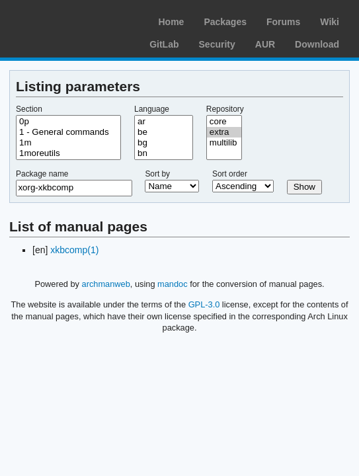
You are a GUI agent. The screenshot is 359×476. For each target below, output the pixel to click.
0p (68, 121)
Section (29, 109)
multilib (224, 143)
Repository (225, 109)
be (163, 132)
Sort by (157, 173)
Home (171, 22)
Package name (42, 173)
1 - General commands (68, 132)
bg (163, 143)
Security (217, 44)
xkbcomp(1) (74, 250)
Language (151, 109)
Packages (225, 22)
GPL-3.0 (204, 304)
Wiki (329, 22)
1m (68, 143)
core (224, 121)
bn (163, 153)
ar (163, 121)
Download (317, 44)
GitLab (164, 44)
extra (224, 132)
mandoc (172, 284)
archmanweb (106, 284)
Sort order (229, 173)
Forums (283, 22)
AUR (265, 44)
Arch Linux (73, 20)
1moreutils (68, 153)
